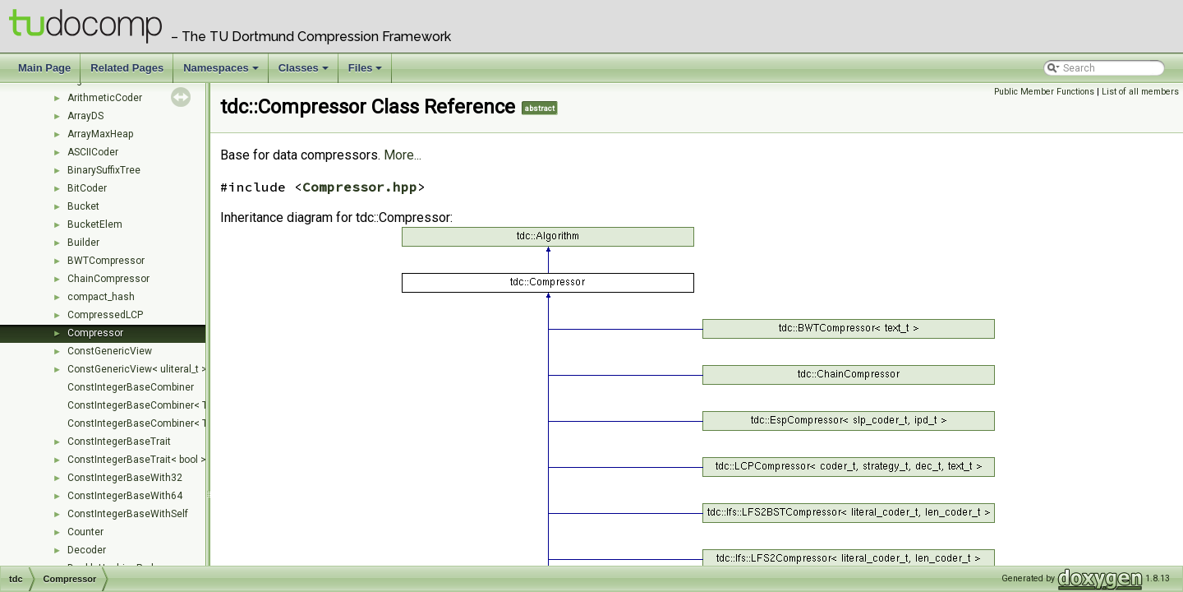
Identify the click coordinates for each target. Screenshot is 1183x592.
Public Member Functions (1044, 91)
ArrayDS (85, 116)
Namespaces (222, 72)
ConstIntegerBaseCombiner (130, 387)
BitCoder (87, 188)
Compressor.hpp (359, 186)
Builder (83, 242)
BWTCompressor (106, 260)
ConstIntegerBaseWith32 (124, 477)
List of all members (1140, 91)
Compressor (95, 333)
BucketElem (94, 224)
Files (366, 72)
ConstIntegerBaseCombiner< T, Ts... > (152, 423)
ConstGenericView (109, 351)
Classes (304, 72)
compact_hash (101, 297)
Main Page (44, 68)
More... (402, 155)
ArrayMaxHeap (100, 134)
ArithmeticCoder (104, 98)
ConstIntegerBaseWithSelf (127, 514)
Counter (85, 532)
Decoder (86, 550)
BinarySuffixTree (103, 170)
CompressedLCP (105, 315)
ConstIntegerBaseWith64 (124, 496)
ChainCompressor (108, 278)
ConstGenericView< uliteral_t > (137, 369)
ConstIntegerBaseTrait (119, 441)
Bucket (83, 206)
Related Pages (126, 68)
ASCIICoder (92, 152)
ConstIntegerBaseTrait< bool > (136, 459)
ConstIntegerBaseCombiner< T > (141, 405)
